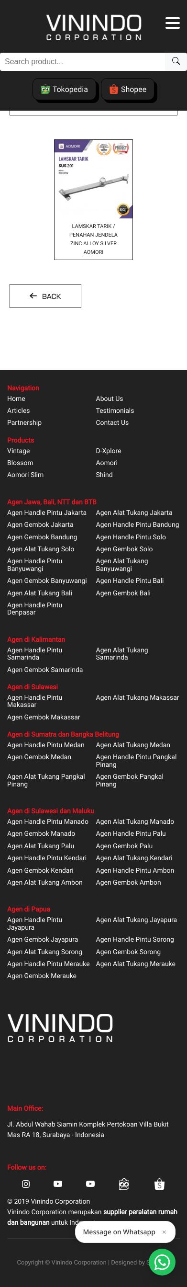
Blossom (20, 463)
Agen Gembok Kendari (40, 871)
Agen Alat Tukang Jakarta (134, 513)
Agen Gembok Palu (124, 846)
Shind (104, 475)
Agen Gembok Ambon (128, 883)
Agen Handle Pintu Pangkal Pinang (136, 761)
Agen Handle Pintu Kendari (47, 858)
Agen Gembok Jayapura (42, 940)
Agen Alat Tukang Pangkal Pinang (46, 781)
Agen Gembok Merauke (42, 976)
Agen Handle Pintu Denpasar (34, 609)
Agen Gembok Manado (41, 834)
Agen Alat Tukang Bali (39, 593)
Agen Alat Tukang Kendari (134, 858)
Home (16, 399)
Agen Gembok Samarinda (45, 670)
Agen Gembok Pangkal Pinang (130, 781)
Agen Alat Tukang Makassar (137, 698)
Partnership (24, 423)
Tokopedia (64, 89)
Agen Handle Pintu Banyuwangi (34, 565)
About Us (109, 399)
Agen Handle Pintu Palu (131, 834)
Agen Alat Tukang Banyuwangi (122, 565)
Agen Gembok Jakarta (40, 525)
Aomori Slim (25, 475)
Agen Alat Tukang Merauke (136, 964)
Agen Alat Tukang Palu (40, 846)
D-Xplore (108, 451)
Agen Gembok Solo (124, 549)
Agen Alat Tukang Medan (133, 745)
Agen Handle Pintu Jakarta (47, 513)
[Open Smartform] (162, 1262)
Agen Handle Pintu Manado (47, 822)
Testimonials (115, 411)
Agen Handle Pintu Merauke (48, 964)
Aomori (107, 463)
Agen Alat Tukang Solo (40, 549)
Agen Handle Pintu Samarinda (34, 654)
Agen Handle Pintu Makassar (34, 702)
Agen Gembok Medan (39, 757)
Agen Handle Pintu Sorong (135, 940)
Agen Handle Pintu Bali (130, 581)
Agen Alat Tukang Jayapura (136, 920)
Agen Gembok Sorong (128, 952)
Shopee (127, 89)
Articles (18, 411)
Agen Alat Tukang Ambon (45, 883)
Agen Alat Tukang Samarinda (122, 654)
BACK (50, 296)
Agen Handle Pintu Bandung (137, 525)
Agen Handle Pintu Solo (131, 537)
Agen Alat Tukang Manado (135, 822)
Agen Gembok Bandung (42, 537)
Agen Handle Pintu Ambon (135, 871)
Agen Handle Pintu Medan (46, 745)
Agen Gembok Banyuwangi (47, 581)
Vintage (18, 451)
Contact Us (112, 423)
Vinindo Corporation (79, 1262)
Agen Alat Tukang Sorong (44, 952)
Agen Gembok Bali (123, 593)
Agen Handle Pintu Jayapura (34, 924)
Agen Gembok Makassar (43, 717)
